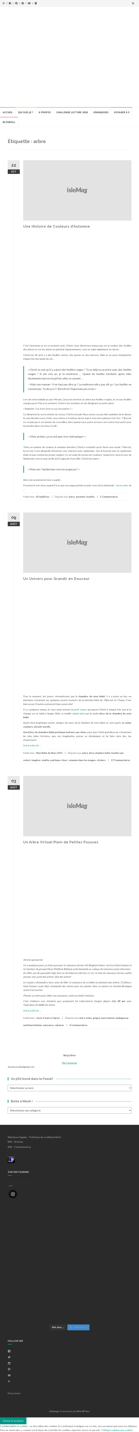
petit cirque (80, 709)
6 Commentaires (78, 1025)
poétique (55, 760)
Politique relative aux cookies (117, 1430)
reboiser (59, 1025)
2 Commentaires (109, 496)
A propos (45, 112)
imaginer (36, 760)
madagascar (122, 1018)
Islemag (53, 1411)
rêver (64, 760)
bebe (89, 1018)
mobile (45, 760)
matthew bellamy (32, 1025)
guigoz (96, 1018)
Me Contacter (69, 1062)
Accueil (8, 112)
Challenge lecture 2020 (72, 112)
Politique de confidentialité (45, 1137)
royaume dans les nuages (82, 760)
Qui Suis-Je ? (25, 112)
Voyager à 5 (122, 112)
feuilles (90, 496)
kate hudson (108, 1018)
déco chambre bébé (99, 753)
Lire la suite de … (32, 745)
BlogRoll (9, 122)
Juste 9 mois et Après (48, 1018)
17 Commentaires (120, 760)
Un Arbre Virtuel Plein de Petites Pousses (60, 842)
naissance (48, 1025)
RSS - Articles (15, 1141)
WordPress (83, 1411)
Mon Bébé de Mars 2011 (49, 753)
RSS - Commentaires (19, 1146)
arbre (72, 496)
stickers (101, 760)
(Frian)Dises (101, 112)
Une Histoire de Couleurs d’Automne (56, 226)
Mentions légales (17, 1137)
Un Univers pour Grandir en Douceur (56, 579)
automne (80, 496)
